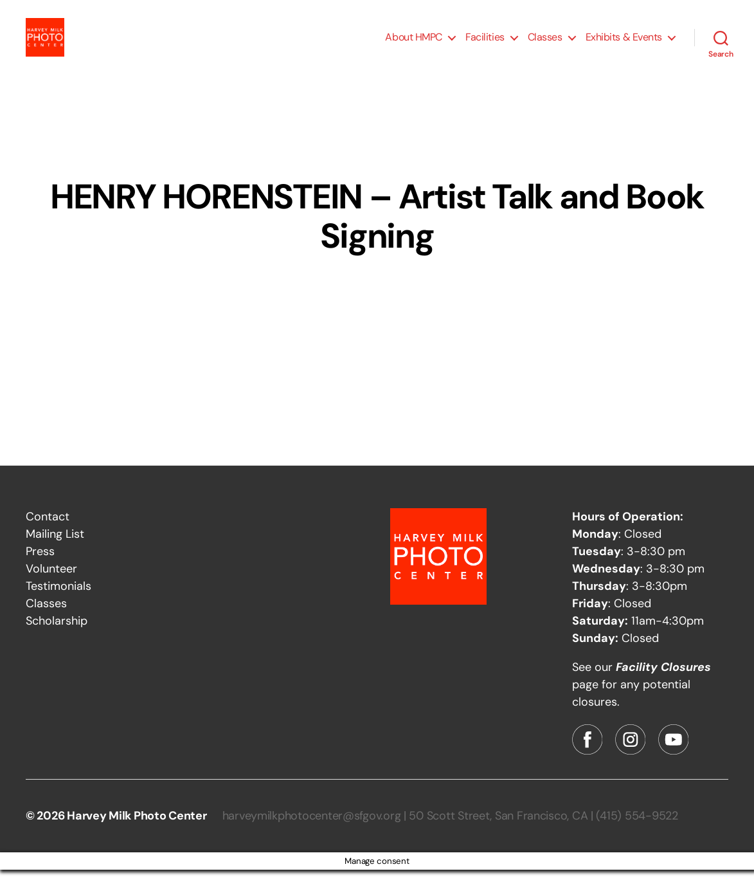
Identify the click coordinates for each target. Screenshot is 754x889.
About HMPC (413, 47)
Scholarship (56, 640)
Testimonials (58, 605)
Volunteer (51, 588)
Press (40, 570)
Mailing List (55, 553)
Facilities (485, 47)
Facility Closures (663, 686)
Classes (545, 47)
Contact (47, 536)
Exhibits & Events (624, 47)
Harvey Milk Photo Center (137, 835)
